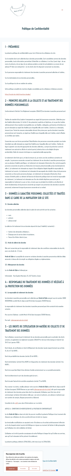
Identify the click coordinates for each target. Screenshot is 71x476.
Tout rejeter (23, 468)
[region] (23, 462)
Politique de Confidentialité (48, 461)
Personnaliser (11, 468)
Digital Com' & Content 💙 (50, 470)
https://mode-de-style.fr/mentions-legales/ (18, 94)
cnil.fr (16, 403)
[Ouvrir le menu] (62, 9)
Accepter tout (35, 468)
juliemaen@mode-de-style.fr (19, 320)
